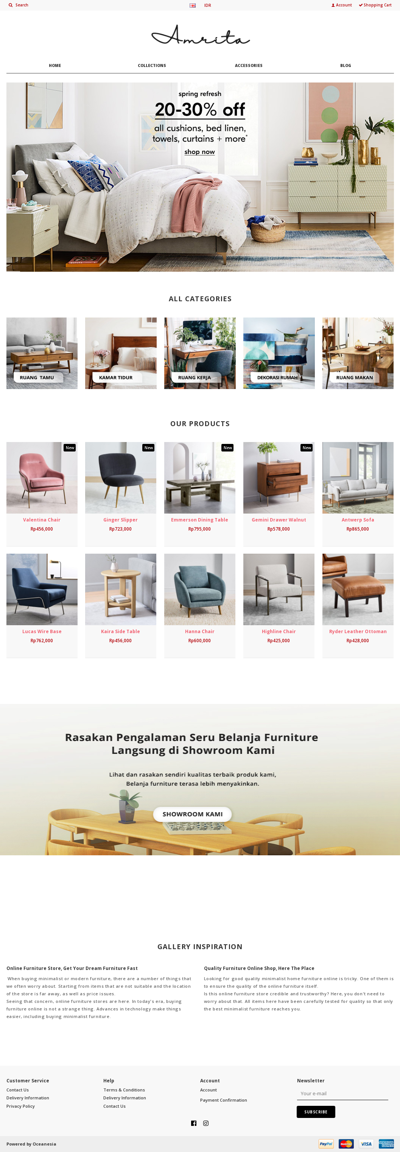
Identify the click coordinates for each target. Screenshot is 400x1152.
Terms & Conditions (124, 1090)
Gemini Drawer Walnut (279, 520)
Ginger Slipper (120, 520)
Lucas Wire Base (42, 631)
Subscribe (316, 1112)
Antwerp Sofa (358, 520)
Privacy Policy (20, 1106)
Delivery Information (27, 1098)
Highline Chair (279, 631)
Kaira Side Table (120, 631)
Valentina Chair (42, 520)
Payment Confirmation (223, 1100)
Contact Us (17, 1090)
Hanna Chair (200, 631)
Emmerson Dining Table (199, 520)
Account (208, 1090)
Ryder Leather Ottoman (358, 631)
